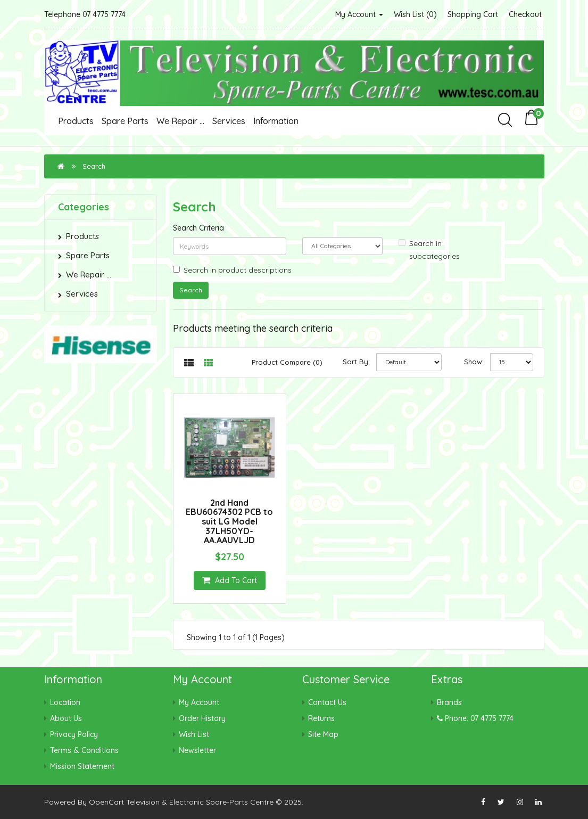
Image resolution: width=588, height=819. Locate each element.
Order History (202, 718)
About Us (66, 718)
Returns (321, 718)
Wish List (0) (415, 14)
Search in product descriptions (232, 270)
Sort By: (356, 361)
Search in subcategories (429, 250)
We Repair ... (180, 121)
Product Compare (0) (287, 362)
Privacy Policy (74, 734)
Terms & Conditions (84, 750)
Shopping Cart (473, 14)
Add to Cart (229, 580)
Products (76, 121)
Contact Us (327, 702)
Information (276, 121)
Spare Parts (125, 121)
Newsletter (197, 750)
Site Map (323, 734)
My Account (359, 14)
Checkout (525, 14)
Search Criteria (198, 228)
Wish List (194, 734)
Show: (474, 361)
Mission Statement (82, 766)
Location (65, 702)
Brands (449, 702)
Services (228, 121)
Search (93, 166)
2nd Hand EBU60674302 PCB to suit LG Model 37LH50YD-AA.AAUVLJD (229, 521)
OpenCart (106, 802)
